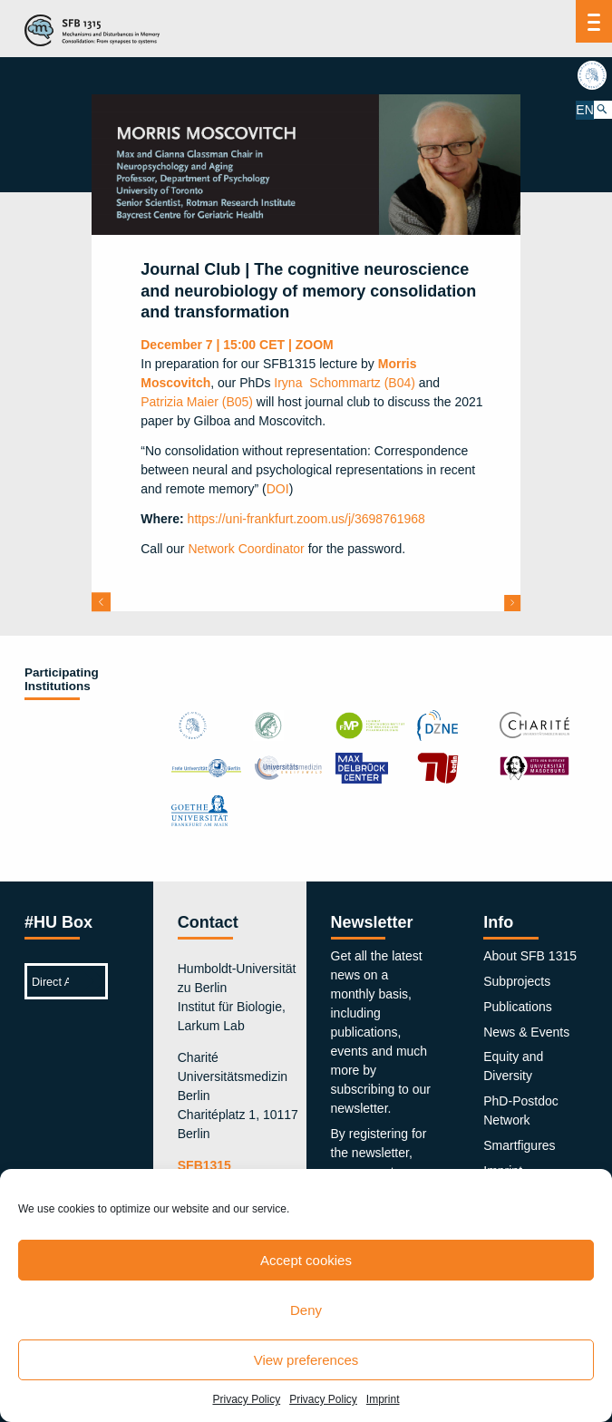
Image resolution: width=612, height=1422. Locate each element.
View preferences (306, 1360)
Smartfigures (519, 1145)
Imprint (383, 1399)
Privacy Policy (246, 1399)
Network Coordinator (246, 548)
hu (594, 75)
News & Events (526, 1032)
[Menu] (594, 21)
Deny (306, 1310)
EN (584, 109)
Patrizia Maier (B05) (197, 401)
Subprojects (516, 981)
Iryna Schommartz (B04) (344, 382)
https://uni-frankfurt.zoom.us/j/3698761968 (306, 518)
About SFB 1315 (530, 956)
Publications (517, 1006)
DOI (278, 489)
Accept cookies (306, 1260)
